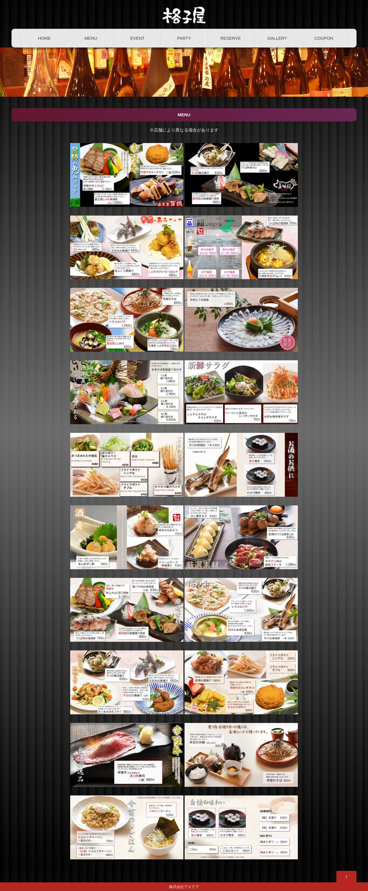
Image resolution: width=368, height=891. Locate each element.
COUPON (323, 38)
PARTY (184, 38)
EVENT (137, 38)
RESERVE (230, 38)
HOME (44, 38)
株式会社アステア (184, 887)
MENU (91, 38)
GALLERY (277, 38)
